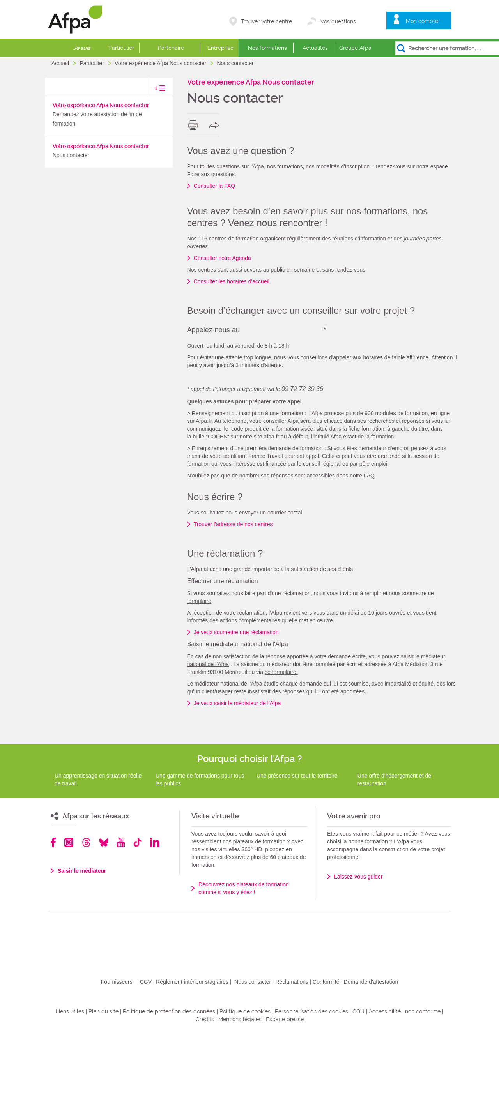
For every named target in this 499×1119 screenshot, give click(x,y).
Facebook (53, 927)
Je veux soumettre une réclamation (236, 716)
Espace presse (285, 1103)
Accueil (61, 63)
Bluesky (104, 927)
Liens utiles (70, 1095)
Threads (86, 927)
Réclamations (291, 1066)
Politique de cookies (245, 1095)
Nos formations (267, 48)
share (215, 125)
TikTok (137, 927)
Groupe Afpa (355, 48)
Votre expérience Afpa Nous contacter (161, 63)
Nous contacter (252, 1066)
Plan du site (103, 1095)
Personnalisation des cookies (311, 1095)
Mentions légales (240, 1103)
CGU (358, 1095)
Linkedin (154, 927)
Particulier (121, 48)
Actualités (315, 48)
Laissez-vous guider (358, 961)
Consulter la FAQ (214, 186)
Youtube (121, 927)
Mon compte (422, 21)
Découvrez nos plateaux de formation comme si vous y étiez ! (243, 972)
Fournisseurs (117, 1066)
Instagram (69, 927)
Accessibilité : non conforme (405, 1095)
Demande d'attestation (371, 1066)
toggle (152, 90)
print (194, 125)
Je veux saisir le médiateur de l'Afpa (237, 787)
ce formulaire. (281, 756)
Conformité (326, 1066)
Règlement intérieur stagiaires (192, 1066)
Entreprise (220, 48)
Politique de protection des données (169, 1095)
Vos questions (338, 21)
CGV (146, 1066)
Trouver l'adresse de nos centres (233, 608)
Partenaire (171, 48)
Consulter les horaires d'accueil (231, 281)
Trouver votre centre (266, 21)
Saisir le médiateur (82, 955)
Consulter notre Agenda (222, 258)
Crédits (205, 1103)
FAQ (369, 560)
